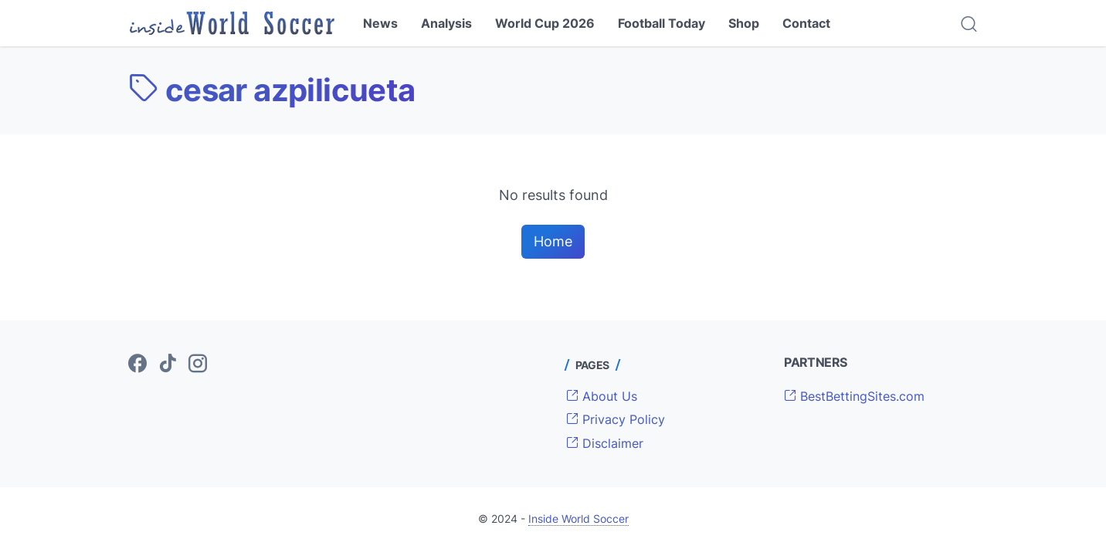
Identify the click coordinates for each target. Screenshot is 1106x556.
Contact (806, 23)
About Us (601, 396)
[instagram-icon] (197, 364)
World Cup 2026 (545, 23)
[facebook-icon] (137, 364)
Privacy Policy (615, 419)
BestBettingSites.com (854, 396)
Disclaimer (604, 443)
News (380, 23)
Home (553, 241)
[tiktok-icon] (167, 364)
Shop (743, 23)
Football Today (661, 23)
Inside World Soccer (578, 518)
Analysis (446, 23)
